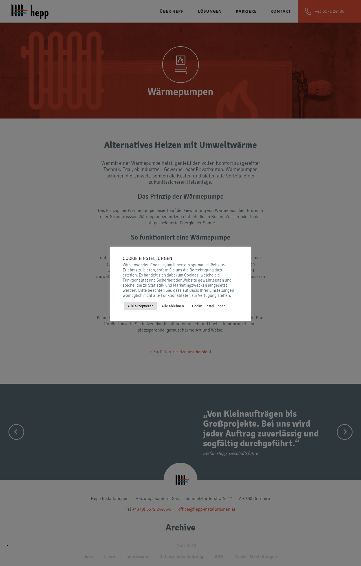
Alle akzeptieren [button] (140, 306)
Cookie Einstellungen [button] (208, 306)
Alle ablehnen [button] (173, 306)
